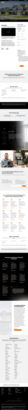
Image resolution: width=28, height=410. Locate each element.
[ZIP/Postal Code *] (24, 41)
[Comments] (22, 47)
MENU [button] (27, 2)
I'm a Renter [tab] (23, 29)
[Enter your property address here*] (12, 15)
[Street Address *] (20, 37)
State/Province (19, 39)
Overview (12, 20)
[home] (3, 2)
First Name (19, 31)
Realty (2, 388)
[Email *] (20, 35)
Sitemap (23, 399)
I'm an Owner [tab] (19, 29)
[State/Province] (20, 41)
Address (18, 36)
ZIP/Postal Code (24, 39)
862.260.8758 (25, 0)
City (22, 36)
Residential (2, 386)
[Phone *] (24, 35)
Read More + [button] (19, 325)
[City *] (24, 37)
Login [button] (2, 391)
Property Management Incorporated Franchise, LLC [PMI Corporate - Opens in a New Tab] (16, 396)
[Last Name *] (24, 32)
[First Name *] (20, 32)
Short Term (2, 390)
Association (2, 387)
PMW (20, 399)
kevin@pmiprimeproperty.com (18, 389)
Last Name (23, 31)
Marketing (15, 20)
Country (18, 42)
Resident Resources (9, 387)
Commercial (2, 389)
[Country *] (22, 43)
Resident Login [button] (10, 388)
